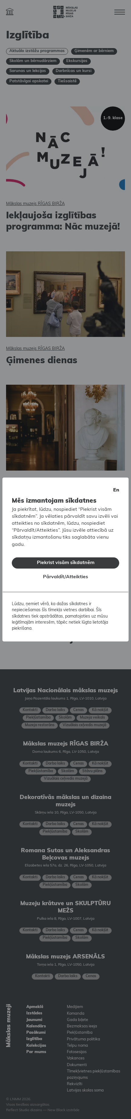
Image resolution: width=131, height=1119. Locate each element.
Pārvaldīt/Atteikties (65, 574)
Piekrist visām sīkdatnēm (65, 560)
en (116, 487)
